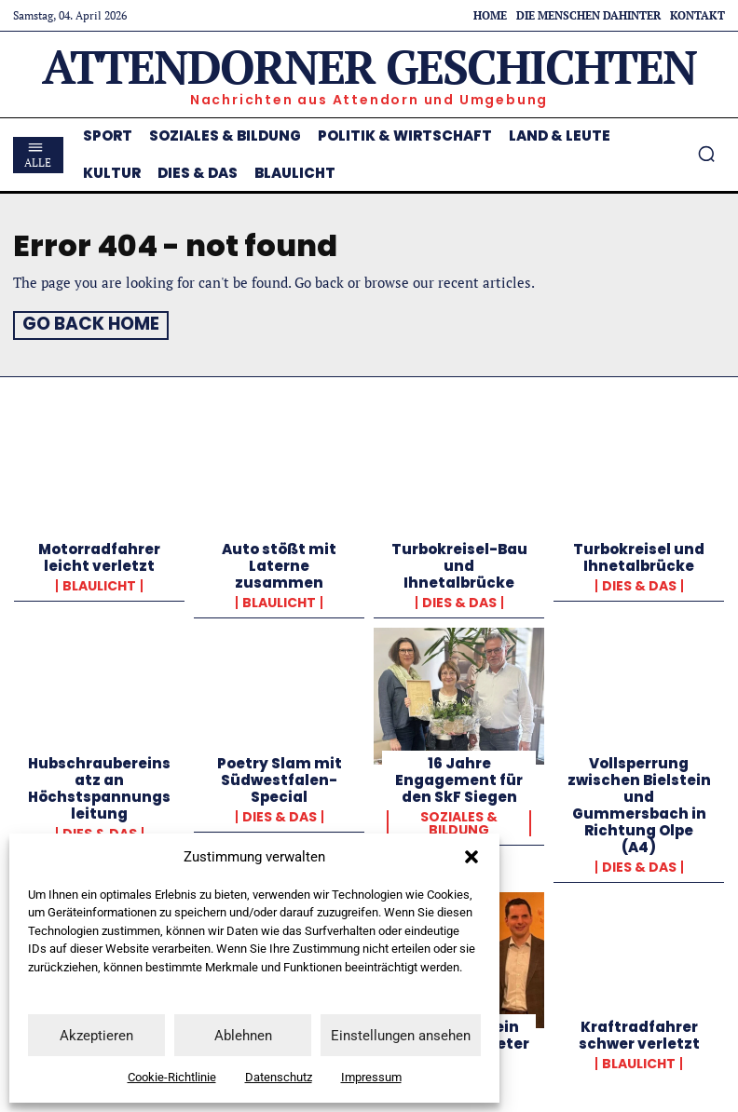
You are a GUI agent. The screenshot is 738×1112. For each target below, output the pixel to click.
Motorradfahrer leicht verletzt (99, 555)
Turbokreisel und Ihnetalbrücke (638, 555)
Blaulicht (99, 583)
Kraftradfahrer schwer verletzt (639, 1032)
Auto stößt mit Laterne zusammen (279, 563)
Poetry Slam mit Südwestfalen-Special (279, 777)
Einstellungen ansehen (401, 1035)
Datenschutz (278, 1077)
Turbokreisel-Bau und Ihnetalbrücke (459, 563)
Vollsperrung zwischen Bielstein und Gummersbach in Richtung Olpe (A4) (639, 802)
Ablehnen (243, 1035)
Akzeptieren (96, 1035)
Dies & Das (459, 600)
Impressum (371, 1077)
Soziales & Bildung (459, 820)
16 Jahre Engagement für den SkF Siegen (459, 777)
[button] (471, 857)
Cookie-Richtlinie (172, 1077)
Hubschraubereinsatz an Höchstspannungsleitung (99, 785)
